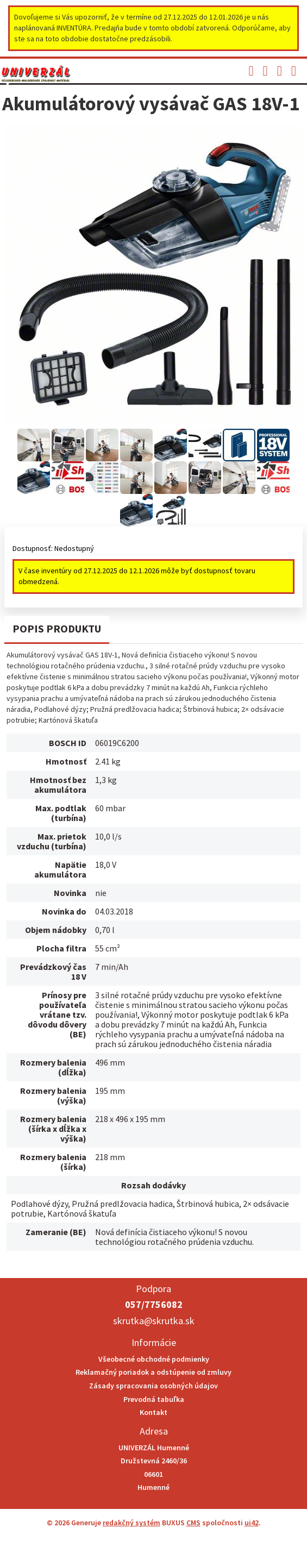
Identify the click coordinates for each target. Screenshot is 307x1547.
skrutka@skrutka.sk (154, 1320)
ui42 (252, 1522)
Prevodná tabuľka (153, 1399)
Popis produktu (56, 628)
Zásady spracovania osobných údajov (153, 1386)
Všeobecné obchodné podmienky (153, 1359)
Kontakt (153, 1412)
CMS (193, 1522)
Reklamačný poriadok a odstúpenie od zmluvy (153, 1372)
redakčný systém (131, 1522)
